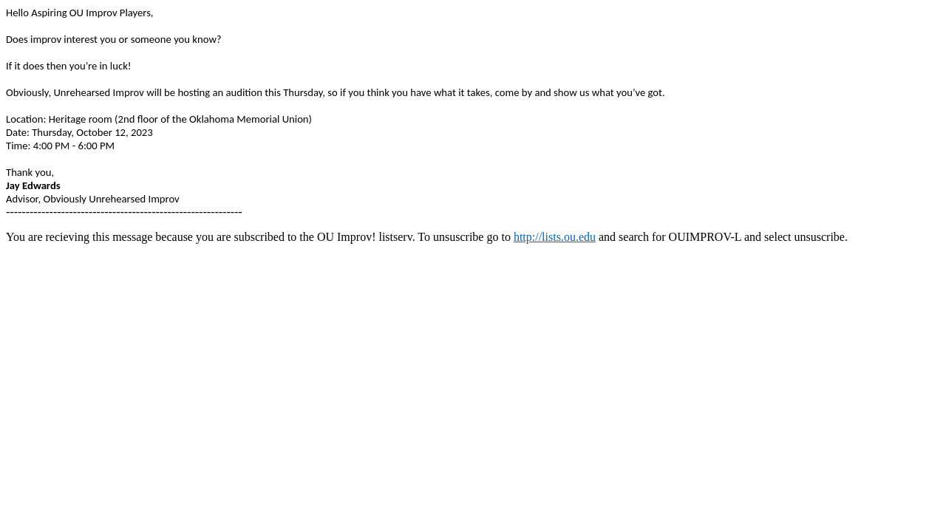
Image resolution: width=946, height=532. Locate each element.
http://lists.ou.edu (555, 237)
